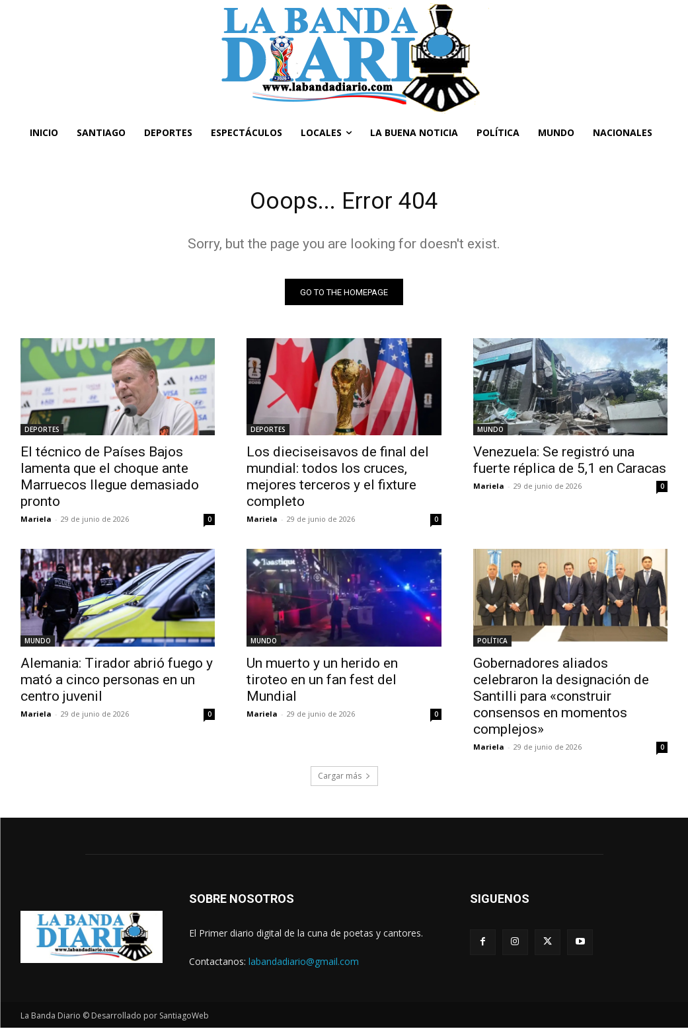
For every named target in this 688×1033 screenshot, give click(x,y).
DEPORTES (41, 434)
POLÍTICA (492, 645)
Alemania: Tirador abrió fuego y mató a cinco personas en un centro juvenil (116, 684)
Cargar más (344, 780)
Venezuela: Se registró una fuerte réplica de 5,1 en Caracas (569, 464)
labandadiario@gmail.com (303, 966)
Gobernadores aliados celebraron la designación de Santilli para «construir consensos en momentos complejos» (561, 701)
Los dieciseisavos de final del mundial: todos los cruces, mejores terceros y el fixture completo (338, 481)
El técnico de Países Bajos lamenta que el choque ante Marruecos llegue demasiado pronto (109, 481)
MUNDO (490, 434)
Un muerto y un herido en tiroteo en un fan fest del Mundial (322, 684)
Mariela (36, 523)
